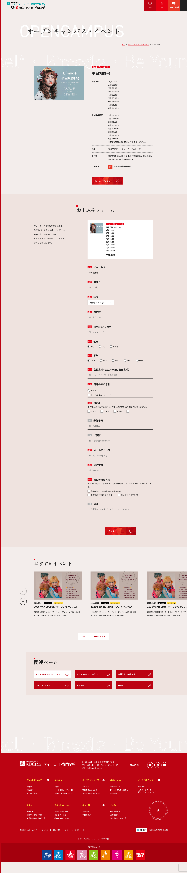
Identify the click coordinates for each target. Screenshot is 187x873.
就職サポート (115, 798)
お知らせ (85, 823)
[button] (23, 601)
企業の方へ (114, 826)
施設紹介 (122, 685)
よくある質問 (32, 804)
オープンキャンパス (93, 791)
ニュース (93, 816)
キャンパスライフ (43, 685)
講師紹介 (30, 798)
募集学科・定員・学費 (34, 826)
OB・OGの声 (114, 804)
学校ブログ (86, 826)
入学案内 (30, 823)
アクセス (45, 841)
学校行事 (141, 798)
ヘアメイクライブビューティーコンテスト (147, 802)
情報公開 (56, 841)
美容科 (57, 798)
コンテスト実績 (60, 826)
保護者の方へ (115, 823)
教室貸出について (117, 829)
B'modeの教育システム (119, 801)
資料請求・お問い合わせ (28, 841)
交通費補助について (89, 801)
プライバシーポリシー (73, 841)
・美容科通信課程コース (63, 804)
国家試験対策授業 (61, 823)
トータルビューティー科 (64, 801)
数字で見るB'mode (62, 829)
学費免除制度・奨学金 (35, 829)
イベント (85, 798)
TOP (122, 44)
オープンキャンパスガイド (88, 674)
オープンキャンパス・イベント (138, 44)
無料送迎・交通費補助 (127, 674)
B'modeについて (84, 685)
